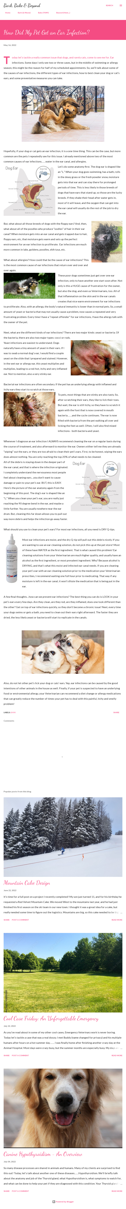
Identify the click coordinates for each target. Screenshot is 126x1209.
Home (6, 13)
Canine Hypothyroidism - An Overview (43, 1154)
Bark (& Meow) (22, 13)
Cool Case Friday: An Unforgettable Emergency (51, 1018)
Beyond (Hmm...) (62, 13)
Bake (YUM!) (42, 13)
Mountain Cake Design (27, 882)
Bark (13, 712)
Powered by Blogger (63, 1201)
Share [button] (116, 712)
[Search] (109, 5)
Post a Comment (20, 920)
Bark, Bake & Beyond (22, 5)
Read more (117, 920)
